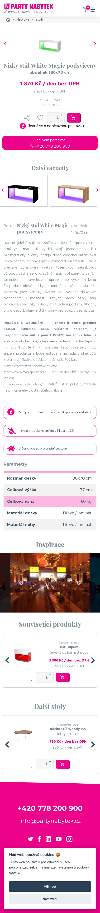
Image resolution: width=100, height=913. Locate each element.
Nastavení (50, 899)
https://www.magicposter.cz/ (25, 372)
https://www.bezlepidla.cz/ (23, 384)
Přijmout (50, 886)
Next (78, 583)
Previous (21, 583)
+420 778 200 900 (50, 146)
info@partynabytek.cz (50, 820)
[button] (7, 660)
